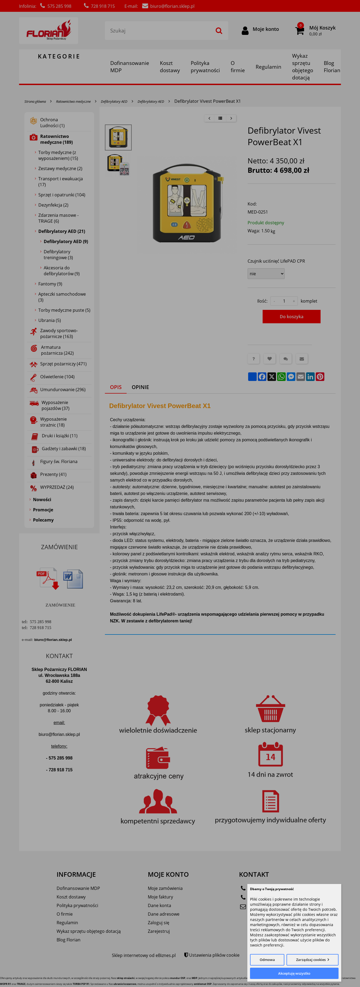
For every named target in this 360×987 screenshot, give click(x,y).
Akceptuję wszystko (294, 973)
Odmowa (267, 959)
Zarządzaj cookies (311, 959)
